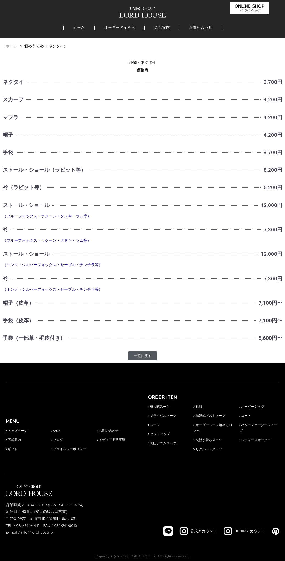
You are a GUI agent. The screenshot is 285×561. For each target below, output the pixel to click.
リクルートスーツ (207, 449)
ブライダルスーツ (162, 415)
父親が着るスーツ (207, 440)
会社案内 (162, 28)
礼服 (197, 406)
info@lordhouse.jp (37, 532)
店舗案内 (13, 440)
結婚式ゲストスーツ (209, 415)
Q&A (55, 430)
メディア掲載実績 (111, 440)
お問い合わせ (200, 28)
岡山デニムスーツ (162, 443)
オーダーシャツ (251, 406)
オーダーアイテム (119, 28)
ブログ (57, 440)
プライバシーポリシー (68, 449)
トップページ (16, 430)
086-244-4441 (27, 525)
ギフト (12, 449)
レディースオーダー (255, 440)
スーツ (154, 425)
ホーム (79, 28)
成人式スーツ (159, 406)
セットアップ (159, 434)
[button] (142, 355)
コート (245, 415)
